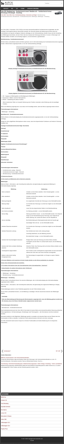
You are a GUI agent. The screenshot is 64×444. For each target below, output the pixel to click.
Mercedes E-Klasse (6, 416)
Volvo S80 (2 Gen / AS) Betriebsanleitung (16, 15)
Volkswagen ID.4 (5, 425)
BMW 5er (3, 397)
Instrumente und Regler (31, 15)
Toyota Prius (4, 428)
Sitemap (22, 8)
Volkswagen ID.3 (5, 422)
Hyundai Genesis (5, 406)
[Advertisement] (32, 23)
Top (17, 8)
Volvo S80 (3, 15)
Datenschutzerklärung (33, 8)
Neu (12, 8)
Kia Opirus (4, 409)
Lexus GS (3, 413)
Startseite (5, 8)
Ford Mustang (4, 403)
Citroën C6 (4, 400)
